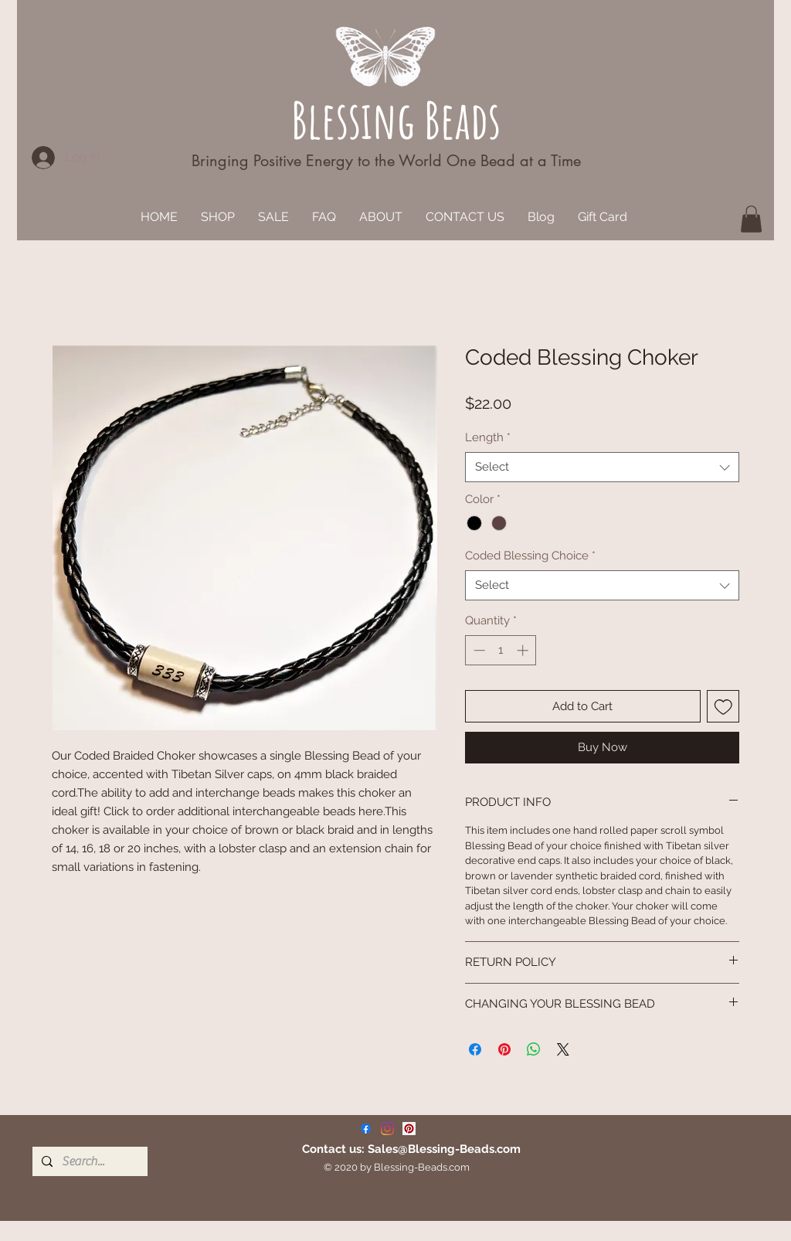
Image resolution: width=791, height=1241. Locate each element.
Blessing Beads (396, 119)
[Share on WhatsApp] (534, 1049)
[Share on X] (563, 1049)
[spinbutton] (501, 650)
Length (488, 437)
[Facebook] (365, 1128)
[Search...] (88, 1161)
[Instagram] (387, 1128)
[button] (751, 219)
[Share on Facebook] (475, 1049)
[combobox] (602, 467)
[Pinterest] (409, 1128)
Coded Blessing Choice (530, 556)
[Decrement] (477, 650)
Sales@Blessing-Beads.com (444, 1149)
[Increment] (524, 650)
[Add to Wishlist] (723, 706)
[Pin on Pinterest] (504, 1049)
